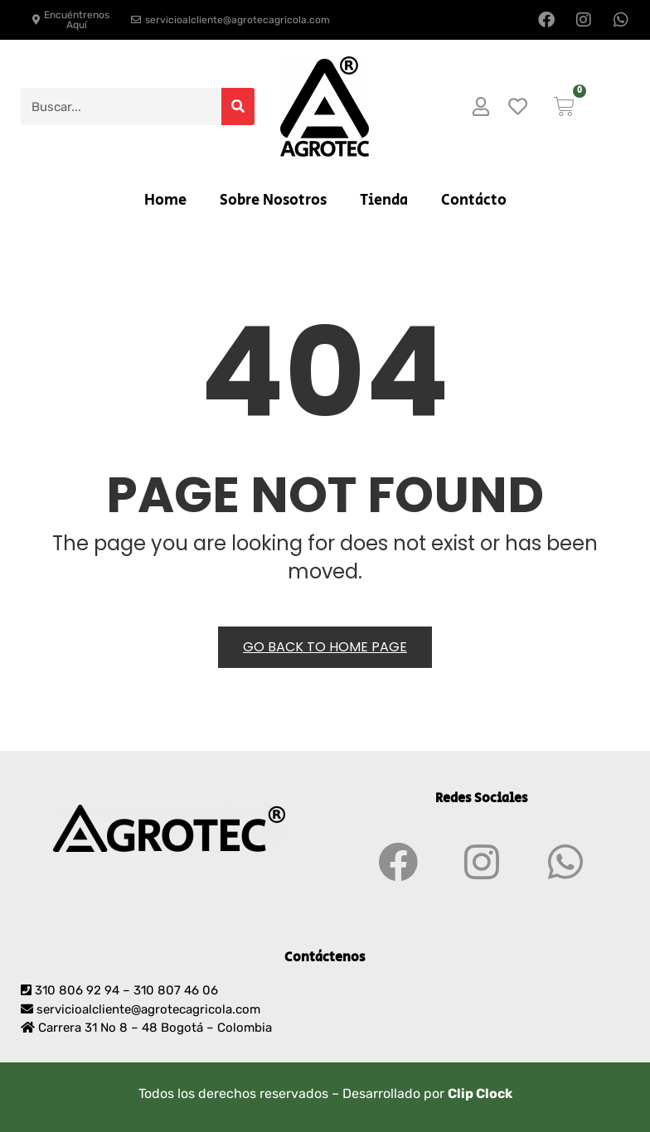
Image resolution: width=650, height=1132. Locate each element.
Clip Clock (480, 1093)
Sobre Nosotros (273, 200)
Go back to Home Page (325, 646)
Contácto (474, 200)
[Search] (238, 106)
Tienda (384, 200)
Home (165, 200)
